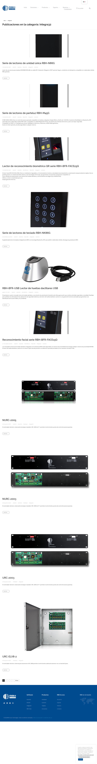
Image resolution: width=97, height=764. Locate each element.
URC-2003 (8, 577)
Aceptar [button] (80, 759)
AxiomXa (19, 67)
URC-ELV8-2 (9, 656)
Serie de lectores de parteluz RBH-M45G (25, 113)
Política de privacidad (37, 717)
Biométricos (25, 170)
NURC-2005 (9, 420)
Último (16, 680)
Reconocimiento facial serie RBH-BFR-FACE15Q (29, 339)
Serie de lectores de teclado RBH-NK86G (26, 232)
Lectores (36, 67)
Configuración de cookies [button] (84, 757)
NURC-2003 (9, 498)
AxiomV (14, 67)
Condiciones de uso (47, 717)
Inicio (5, 20)
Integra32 (30, 67)
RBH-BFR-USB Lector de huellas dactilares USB (30, 288)
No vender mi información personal (86, 755)
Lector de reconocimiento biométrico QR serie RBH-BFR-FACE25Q (40, 166)
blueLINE (25, 67)
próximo (13, 680)
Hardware (25, 424)
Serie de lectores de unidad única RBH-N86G (28, 63)
